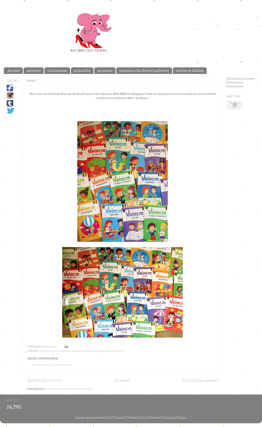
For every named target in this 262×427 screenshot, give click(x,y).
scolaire (118, 351)
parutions (104, 70)
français (77, 351)
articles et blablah (190, 70)
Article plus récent (45, 380)
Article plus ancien (200, 380)
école (56, 351)
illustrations (57, 70)
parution (106, 351)
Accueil (14, 70)
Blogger (181, 417)
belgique (46, 351)
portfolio (34, 70)
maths (94, 351)
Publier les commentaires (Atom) (69, 389)
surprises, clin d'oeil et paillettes (144, 70)
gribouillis (82, 70)
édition (66, 351)
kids (86, 351)
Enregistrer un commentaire (51, 365)
